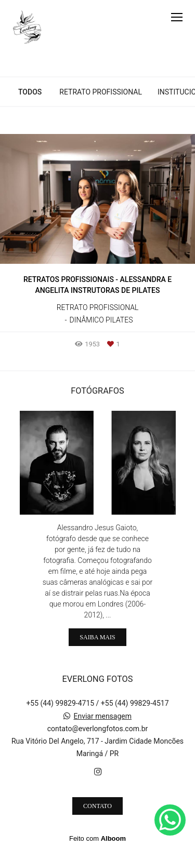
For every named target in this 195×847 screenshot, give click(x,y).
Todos (30, 92)
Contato (97, 806)
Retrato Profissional (100, 92)
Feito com (97, 838)
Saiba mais (97, 637)
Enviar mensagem (102, 716)
